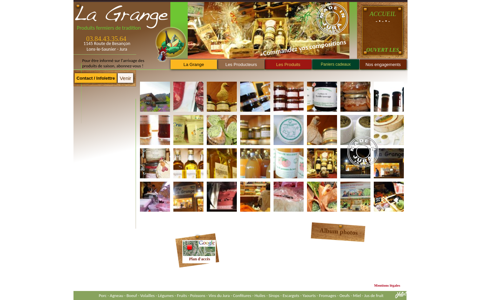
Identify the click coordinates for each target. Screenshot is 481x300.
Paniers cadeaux (335, 64)
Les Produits (288, 64)
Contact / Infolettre (95, 78)
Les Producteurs (241, 64)
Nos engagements (383, 64)
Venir (125, 78)
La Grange (193, 64)
